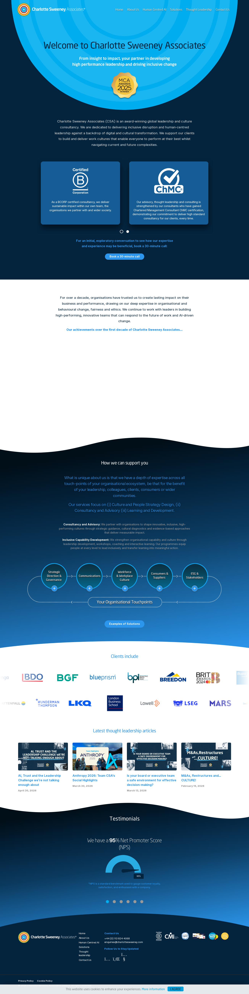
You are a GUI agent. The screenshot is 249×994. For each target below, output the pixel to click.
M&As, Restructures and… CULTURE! (201, 778)
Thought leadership (84, 953)
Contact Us (223, 9)
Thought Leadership (199, 9)
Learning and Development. (150, 510)
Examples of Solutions (124, 624)
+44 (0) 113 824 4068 (117, 938)
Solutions (176, 9)
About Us (133, 9)
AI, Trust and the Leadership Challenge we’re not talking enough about (39, 780)
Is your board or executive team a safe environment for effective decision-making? (151, 780)
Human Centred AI (154, 9)
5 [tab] (134, 901)
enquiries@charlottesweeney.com (123, 942)
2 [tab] (127, 231)
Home (119, 9)
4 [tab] (128, 901)
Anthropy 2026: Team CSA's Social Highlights (94, 778)
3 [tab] (121, 901)
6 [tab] (141, 901)
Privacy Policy (25, 981)
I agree (175, 989)
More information (153, 989)
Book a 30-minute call (125, 256)
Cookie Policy (44, 981)
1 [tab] (121, 231)
